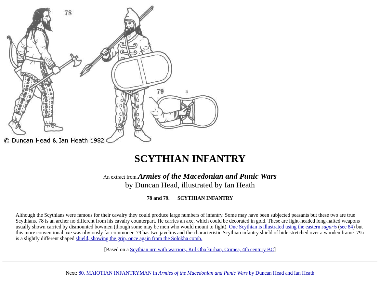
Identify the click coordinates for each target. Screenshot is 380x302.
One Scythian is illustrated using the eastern (283, 226)
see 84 (346, 226)
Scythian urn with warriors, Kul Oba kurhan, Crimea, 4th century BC (202, 249)
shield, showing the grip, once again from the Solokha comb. (139, 238)
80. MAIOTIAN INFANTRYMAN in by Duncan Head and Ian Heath (196, 273)
